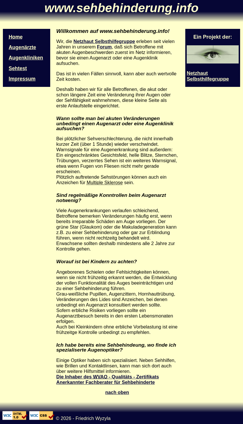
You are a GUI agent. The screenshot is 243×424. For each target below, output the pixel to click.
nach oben (117, 392)
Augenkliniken (26, 58)
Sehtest (18, 68)
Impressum (22, 79)
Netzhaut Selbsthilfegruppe (104, 41)
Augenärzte (22, 47)
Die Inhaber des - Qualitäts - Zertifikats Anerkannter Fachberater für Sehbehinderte (107, 379)
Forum (104, 46)
